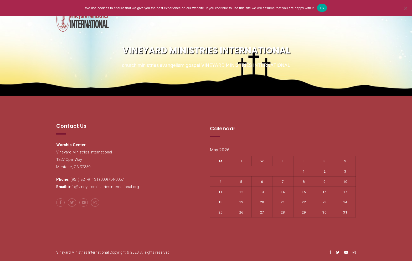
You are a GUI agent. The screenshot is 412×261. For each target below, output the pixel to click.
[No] (405, 8)
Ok (322, 8)
